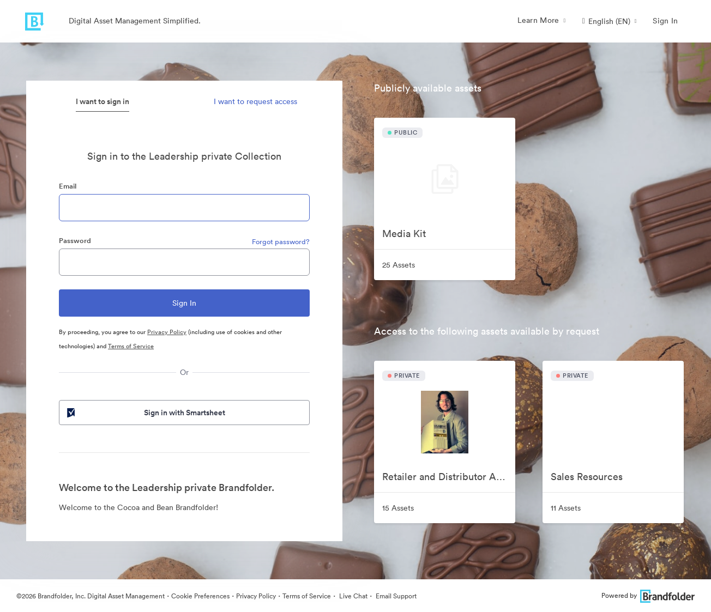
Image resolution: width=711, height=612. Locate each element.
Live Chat (352, 596)
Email (67, 186)
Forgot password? (281, 241)
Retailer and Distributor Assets (448, 476)
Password (75, 240)
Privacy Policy (166, 332)
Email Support (395, 596)
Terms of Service (131, 346)
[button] (609, 21)
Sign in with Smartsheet (145, 412)
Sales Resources (587, 476)
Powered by (648, 595)
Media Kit (404, 233)
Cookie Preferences (200, 596)
